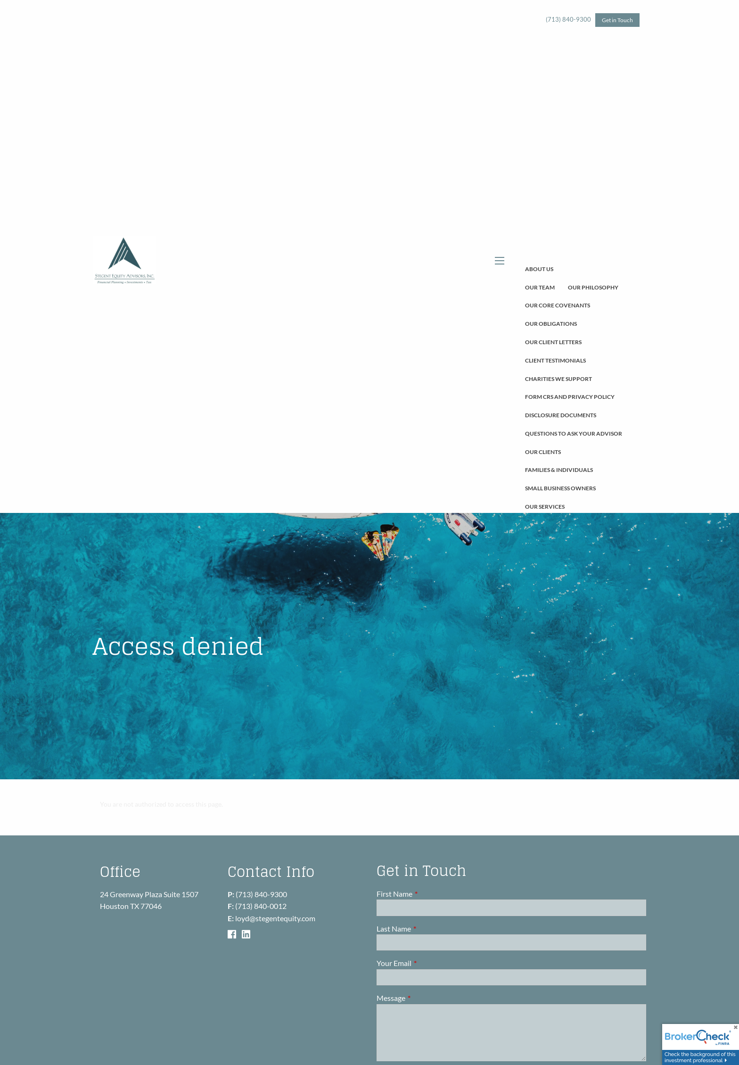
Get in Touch (617, 20)
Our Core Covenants (557, 305)
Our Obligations (551, 323)
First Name (428, 893)
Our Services (545, 506)
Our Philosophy (593, 287)
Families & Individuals (559, 469)
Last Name (428, 928)
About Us (539, 268)
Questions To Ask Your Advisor (573, 433)
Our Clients (543, 451)
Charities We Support (558, 378)
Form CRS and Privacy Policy (570, 396)
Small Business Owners (560, 488)
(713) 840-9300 (568, 19)
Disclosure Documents (560, 415)
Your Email (428, 963)
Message (425, 997)
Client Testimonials (555, 360)
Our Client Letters (553, 342)
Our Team (540, 287)
